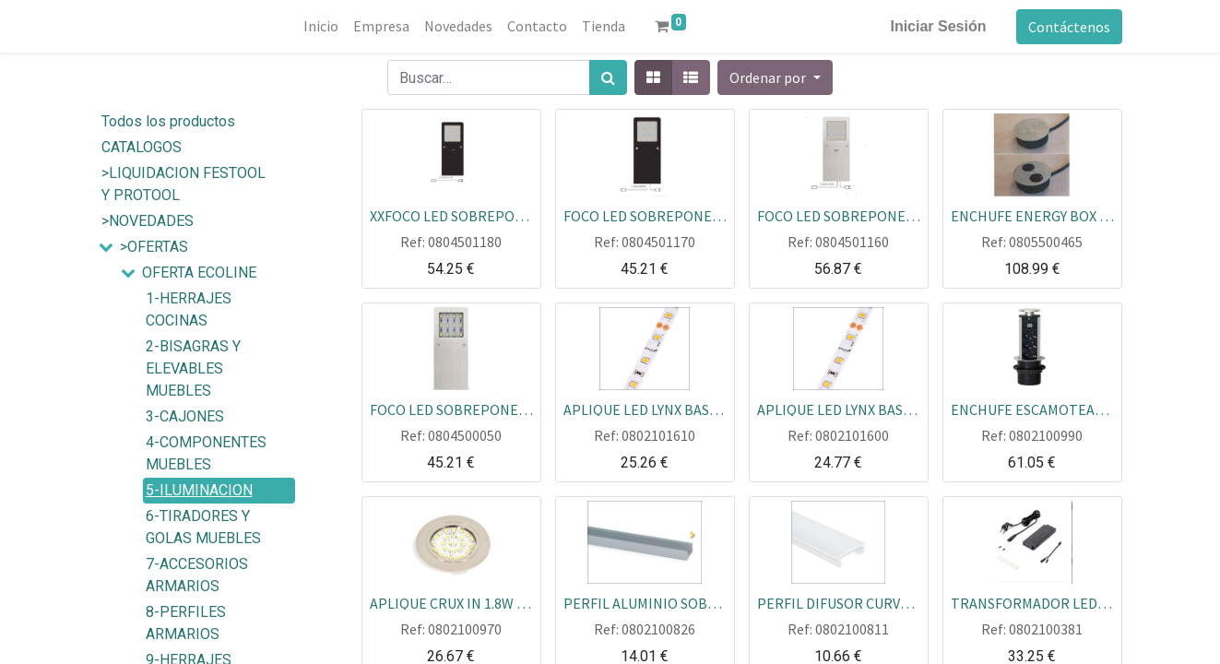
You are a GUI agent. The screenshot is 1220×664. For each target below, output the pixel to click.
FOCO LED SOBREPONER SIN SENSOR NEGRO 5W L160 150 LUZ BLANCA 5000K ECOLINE (645, 215)
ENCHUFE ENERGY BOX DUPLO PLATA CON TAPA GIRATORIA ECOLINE (1032, 215)
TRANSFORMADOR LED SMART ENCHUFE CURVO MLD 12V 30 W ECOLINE (1032, 602)
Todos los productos (168, 121)
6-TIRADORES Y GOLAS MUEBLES (203, 527)
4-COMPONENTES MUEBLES (206, 453)
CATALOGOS (141, 147)
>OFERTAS (154, 246)
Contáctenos (1069, 27)
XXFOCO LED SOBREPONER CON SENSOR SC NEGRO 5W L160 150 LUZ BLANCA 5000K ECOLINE (451, 215)
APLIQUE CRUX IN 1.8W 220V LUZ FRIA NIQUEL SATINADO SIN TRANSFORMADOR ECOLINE (451, 602)
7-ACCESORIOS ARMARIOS (197, 575)
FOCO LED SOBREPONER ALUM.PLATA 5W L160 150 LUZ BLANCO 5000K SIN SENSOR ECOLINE (451, 408)
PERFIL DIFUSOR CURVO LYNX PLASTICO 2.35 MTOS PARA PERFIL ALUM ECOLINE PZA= (838, 602)
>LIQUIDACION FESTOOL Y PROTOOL (183, 184)
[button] (774, 77)
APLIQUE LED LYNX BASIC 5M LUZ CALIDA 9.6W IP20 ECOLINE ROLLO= (645, 408)
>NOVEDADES (147, 221)
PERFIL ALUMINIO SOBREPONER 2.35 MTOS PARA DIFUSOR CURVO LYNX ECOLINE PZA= (645, 602)
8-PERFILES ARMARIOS (186, 623)
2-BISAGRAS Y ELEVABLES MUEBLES (193, 368)
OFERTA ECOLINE (199, 272)
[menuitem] (321, 25)
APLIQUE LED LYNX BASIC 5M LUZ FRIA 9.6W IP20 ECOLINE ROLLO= (838, 408)
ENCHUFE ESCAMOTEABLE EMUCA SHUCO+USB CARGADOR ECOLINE (1032, 408)
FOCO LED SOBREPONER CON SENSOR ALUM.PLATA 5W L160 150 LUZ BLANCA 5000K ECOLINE (838, 215)
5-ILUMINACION (199, 490)
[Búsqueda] (608, 77)
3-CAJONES (185, 416)
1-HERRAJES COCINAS (188, 309)
